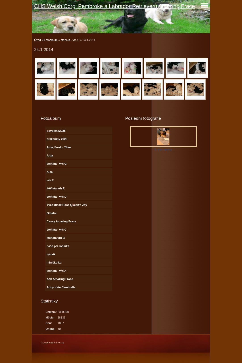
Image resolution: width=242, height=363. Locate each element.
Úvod (37, 40)
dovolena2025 (56, 130)
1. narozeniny (163, 149)
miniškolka (54, 262)
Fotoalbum (50, 40)
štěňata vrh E (56, 188)
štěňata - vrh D (57, 196)
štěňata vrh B (56, 237)
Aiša (50, 172)
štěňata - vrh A (56, 270)
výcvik (51, 254)
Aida (50, 155)
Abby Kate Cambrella (61, 287)
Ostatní (51, 213)
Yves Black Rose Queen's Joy (67, 205)
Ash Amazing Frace (60, 279)
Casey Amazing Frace (61, 221)
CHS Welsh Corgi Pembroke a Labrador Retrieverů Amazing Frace (114, 6)
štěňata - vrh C (70, 40)
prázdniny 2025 (57, 139)
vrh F (50, 180)
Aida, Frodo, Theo (59, 147)
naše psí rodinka (58, 246)
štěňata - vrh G (57, 163)
